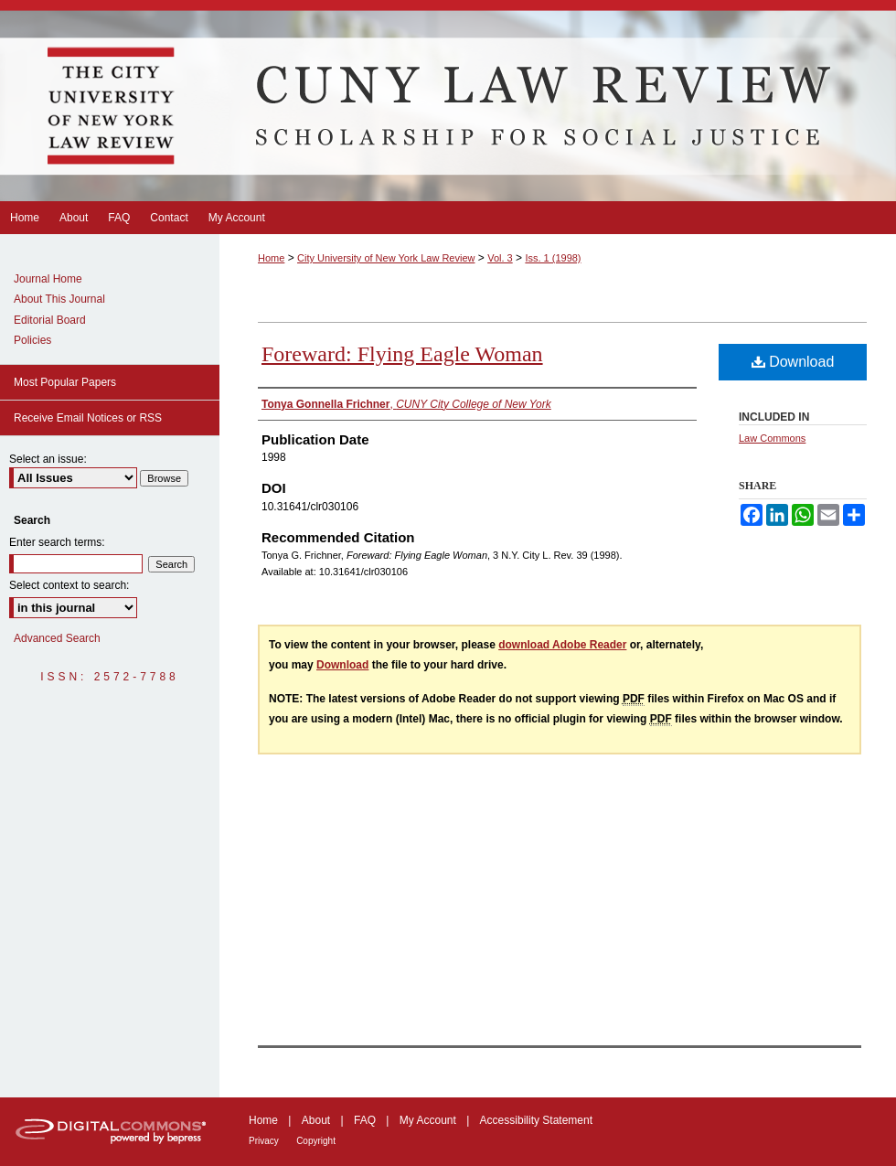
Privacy (264, 1141)
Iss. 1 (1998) (553, 257)
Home (271, 257)
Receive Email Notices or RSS (88, 418)
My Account (428, 1120)
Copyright (316, 1141)
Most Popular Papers (65, 382)
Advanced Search (57, 638)
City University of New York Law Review (386, 257)
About (316, 1120)
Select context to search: (69, 585)
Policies (32, 340)
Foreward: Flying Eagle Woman (402, 354)
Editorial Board (50, 320)
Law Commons (772, 438)
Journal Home (48, 279)
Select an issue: (48, 459)
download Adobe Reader (562, 644)
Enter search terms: (57, 542)
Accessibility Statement (536, 1120)
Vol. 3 (500, 257)
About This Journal (59, 299)
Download (793, 361)
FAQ (365, 1120)
